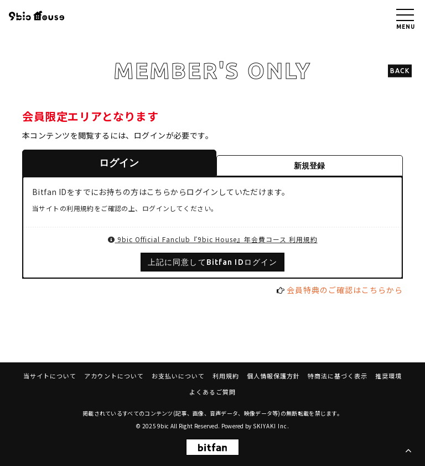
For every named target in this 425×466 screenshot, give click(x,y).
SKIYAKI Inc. (271, 426)
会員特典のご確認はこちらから (345, 289)
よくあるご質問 (212, 391)
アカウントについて (114, 375)
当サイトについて (49, 375)
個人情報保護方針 (273, 375)
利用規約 (225, 375)
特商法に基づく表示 (337, 375)
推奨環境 (388, 375)
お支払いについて (178, 375)
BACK (400, 70)
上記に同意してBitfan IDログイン (212, 262)
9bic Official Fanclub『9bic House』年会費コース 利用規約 (213, 239)
